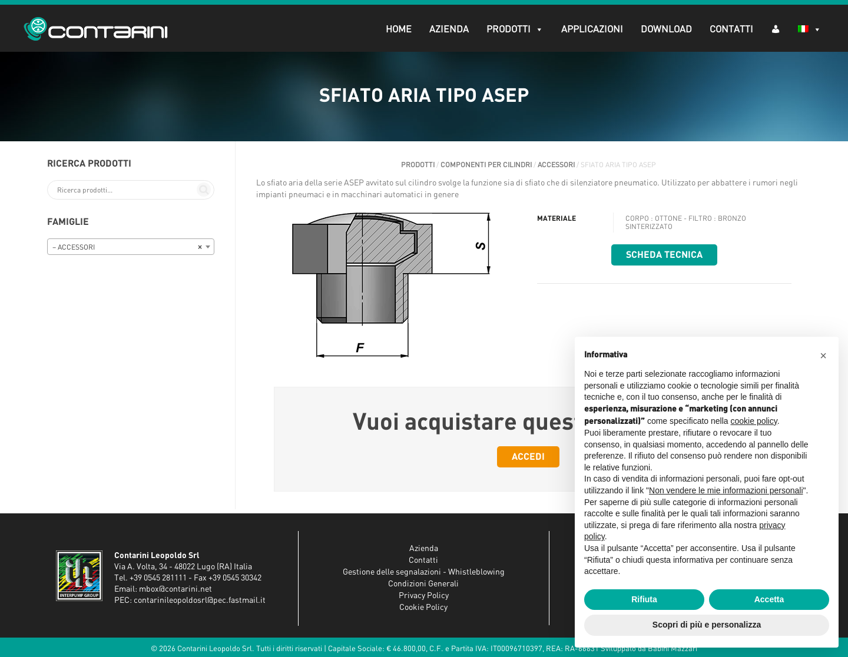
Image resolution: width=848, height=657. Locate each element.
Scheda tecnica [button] (664, 255)
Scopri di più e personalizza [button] (706, 624)
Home (399, 29)
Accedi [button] (528, 457)
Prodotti (515, 29)
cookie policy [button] (754, 421)
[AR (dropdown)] (775, 28)
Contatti (731, 29)
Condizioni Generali (423, 584)
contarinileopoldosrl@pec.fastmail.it (200, 600)
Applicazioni (592, 29)
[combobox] (130, 246)
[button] (823, 355)
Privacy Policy (424, 596)
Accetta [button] (769, 599)
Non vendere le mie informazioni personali (726, 490)
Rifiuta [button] (644, 599)
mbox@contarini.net (175, 589)
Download (666, 29)
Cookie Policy (423, 607)
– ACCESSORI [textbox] (127, 247)
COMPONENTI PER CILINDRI (486, 164)
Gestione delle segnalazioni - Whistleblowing (424, 572)
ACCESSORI (556, 164)
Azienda (449, 29)
